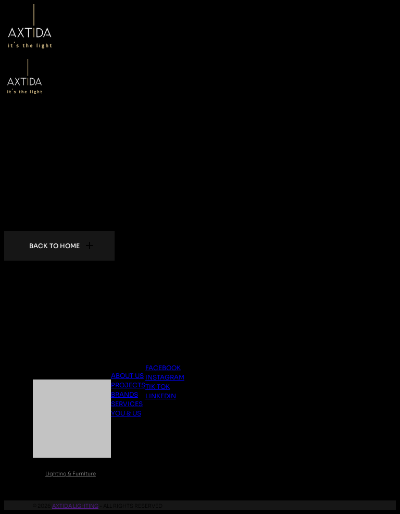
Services (127, 404)
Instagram (164, 377)
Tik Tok (157, 386)
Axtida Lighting (75, 506)
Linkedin (160, 396)
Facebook (163, 368)
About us (127, 376)
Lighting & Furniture (70, 473)
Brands (124, 394)
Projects (128, 385)
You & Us (126, 413)
